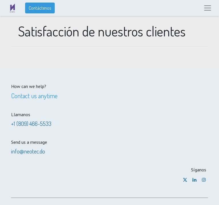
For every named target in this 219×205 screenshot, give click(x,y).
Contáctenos (40, 8)
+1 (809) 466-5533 (31, 123)
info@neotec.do (28, 151)
